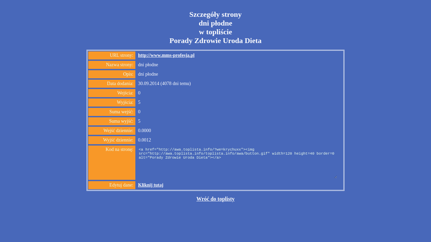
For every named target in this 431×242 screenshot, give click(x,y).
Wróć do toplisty (215, 199)
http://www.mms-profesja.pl (166, 55)
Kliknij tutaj (150, 185)
